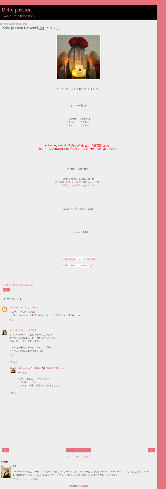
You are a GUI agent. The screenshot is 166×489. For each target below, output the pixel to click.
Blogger (84, 485)
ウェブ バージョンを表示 (78, 456)
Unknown (14, 307)
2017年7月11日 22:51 (56, 368)
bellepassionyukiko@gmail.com (78, 185)
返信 (11, 320)
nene (11, 330)
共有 (6, 290)
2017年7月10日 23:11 (30, 307)
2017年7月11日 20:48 (25, 330)
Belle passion (17, 9)
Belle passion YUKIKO (29, 368)
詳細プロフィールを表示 (25, 479)
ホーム (79, 450)
